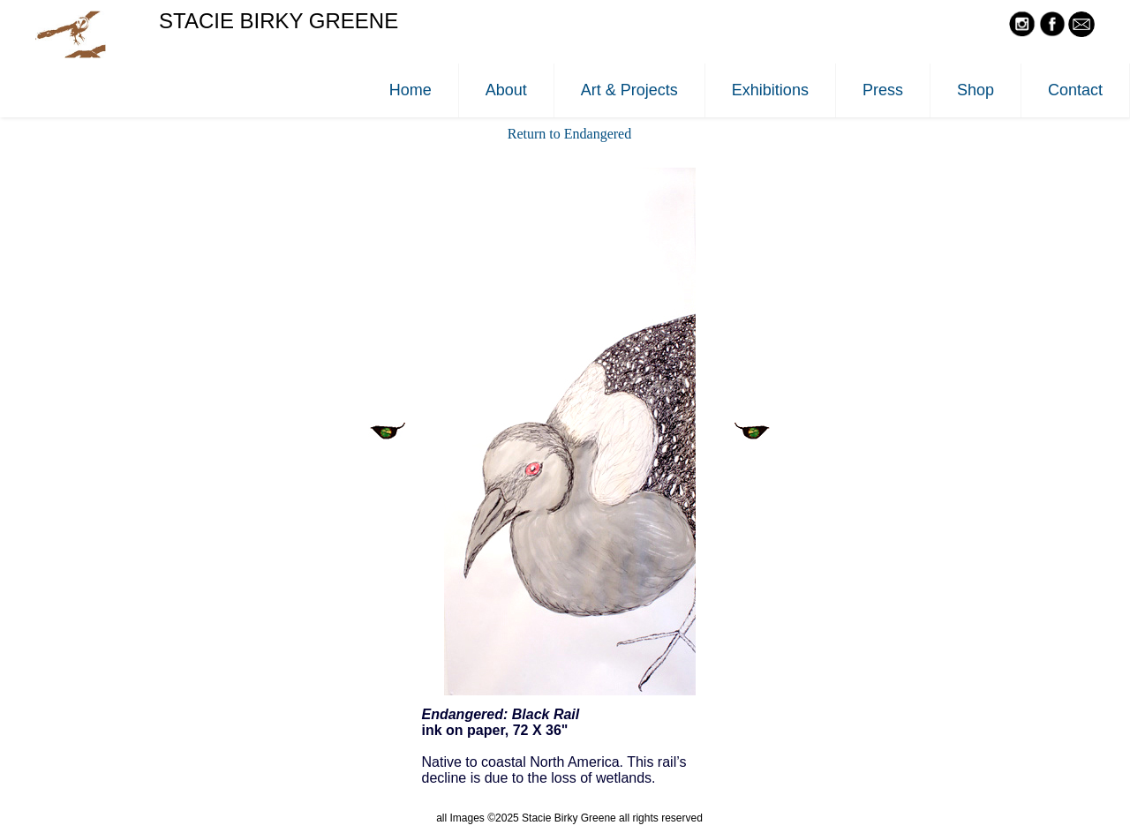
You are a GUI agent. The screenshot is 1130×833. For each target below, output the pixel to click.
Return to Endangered (569, 133)
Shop (975, 90)
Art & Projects (629, 90)
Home (410, 90)
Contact (1075, 90)
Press (883, 90)
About (506, 90)
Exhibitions (770, 90)
